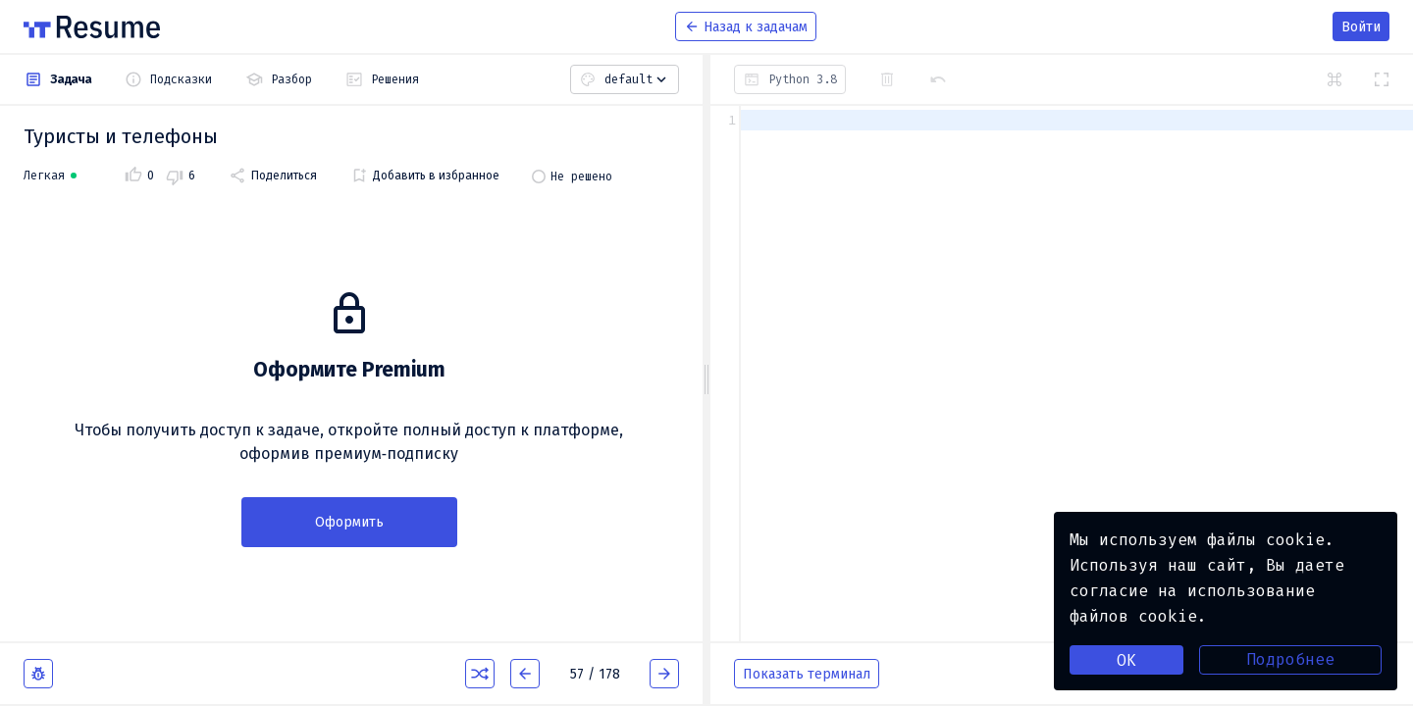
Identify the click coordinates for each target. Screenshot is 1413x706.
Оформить (349, 522)
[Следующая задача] (664, 673)
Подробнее (1290, 659)
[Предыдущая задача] (525, 673)
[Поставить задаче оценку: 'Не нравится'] (180, 175)
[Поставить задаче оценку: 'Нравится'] (139, 175)
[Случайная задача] (480, 673)
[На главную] (92, 27)
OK (1126, 660)
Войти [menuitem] (1361, 27)
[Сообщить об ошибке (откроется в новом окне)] (38, 673)
